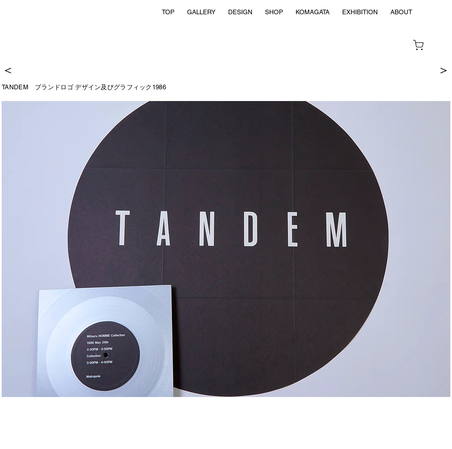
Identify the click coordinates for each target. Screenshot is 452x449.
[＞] (443, 69)
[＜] (8, 69)
